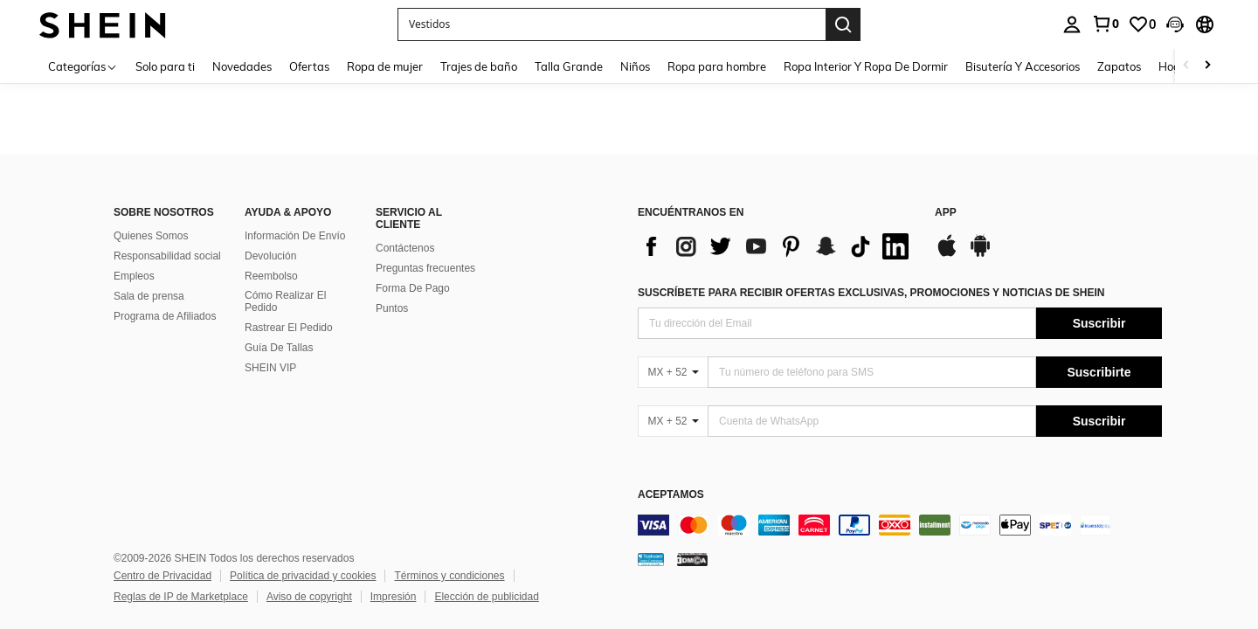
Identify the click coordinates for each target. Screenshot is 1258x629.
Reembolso (271, 276)
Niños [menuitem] (635, 66)
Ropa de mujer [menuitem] (385, 66)
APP (946, 212)
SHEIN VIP (270, 368)
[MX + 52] (673, 372)
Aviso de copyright (309, 597)
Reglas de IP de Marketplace (181, 597)
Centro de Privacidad (162, 576)
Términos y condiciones (449, 576)
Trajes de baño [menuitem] (478, 66)
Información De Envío (295, 236)
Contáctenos (405, 248)
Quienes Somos (151, 236)
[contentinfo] (900, 525)
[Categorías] (83, 66)
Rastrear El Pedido (289, 327)
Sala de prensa (149, 296)
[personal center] (1071, 24)
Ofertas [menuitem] (309, 66)
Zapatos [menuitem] (1119, 66)
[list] (777, 246)
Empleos (134, 276)
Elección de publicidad (486, 597)
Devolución (270, 256)
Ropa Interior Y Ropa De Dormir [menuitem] (866, 66)
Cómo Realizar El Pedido (285, 301)
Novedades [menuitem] (242, 66)
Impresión (393, 597)
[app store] (947, 254)
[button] (611, 24)
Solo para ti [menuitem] (165, 66)
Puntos (392, 308)
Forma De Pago (413, 288)
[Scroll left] (1186, 66)
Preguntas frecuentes (425, 268)
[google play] (980, 254)
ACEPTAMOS (671, 495)
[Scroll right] (1207, 66)
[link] (1105, 23)
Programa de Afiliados (165, 316)
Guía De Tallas (279, 348)
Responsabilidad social (167, 256)
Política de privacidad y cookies (303, 576)
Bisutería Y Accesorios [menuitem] (1022, 66)
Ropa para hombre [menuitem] (716, 66)
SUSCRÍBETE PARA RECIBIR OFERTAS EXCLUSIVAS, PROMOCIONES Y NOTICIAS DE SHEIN (871, 293)
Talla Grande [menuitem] (569, 66)
